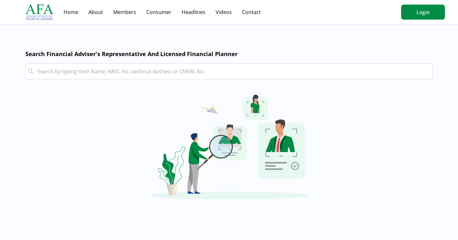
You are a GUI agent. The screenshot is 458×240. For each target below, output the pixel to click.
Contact (251, 12)
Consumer (158, 12)
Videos (224, 12)
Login (423, 12)
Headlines (193, 12)
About (95, 12)
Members (124, 12)
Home (71, 12)
